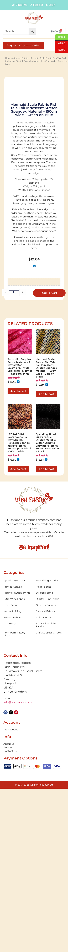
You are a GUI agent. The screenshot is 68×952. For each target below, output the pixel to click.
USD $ (60, 37)
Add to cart (49, 449)
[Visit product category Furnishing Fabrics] (50, 737)
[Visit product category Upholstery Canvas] (17, 737)
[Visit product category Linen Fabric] (17, 761)
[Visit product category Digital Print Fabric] (50, 755)
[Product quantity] (14, 449)
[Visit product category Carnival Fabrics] (50, 768)
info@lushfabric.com (17, 859)
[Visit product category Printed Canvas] (17, 743)
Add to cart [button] (18, 547)
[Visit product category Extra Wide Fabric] (17, 755)
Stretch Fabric (20, 58)
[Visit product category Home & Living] (17, 768)
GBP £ (60, 44)
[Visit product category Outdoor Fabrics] (50, 761)
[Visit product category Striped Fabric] (50, 749)
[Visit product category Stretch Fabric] (17, 774)
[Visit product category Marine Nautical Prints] (17, 749)
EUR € (60, 50)
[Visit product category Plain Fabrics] (50, 743)
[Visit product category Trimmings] (17, 780)
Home (8, 58)
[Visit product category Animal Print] (50, 774)
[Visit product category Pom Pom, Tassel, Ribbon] (17, 791)
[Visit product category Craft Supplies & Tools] (50, 789)
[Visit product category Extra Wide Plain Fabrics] (50, 782)
